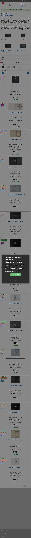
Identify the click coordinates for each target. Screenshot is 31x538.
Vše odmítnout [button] (15, 277)
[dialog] (15, 269)
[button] (11, 281)
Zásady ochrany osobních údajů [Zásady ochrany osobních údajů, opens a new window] (11, 271)
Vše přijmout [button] (16, 274)
